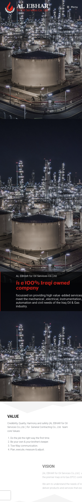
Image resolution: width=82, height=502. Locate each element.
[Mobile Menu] (72, 7)
